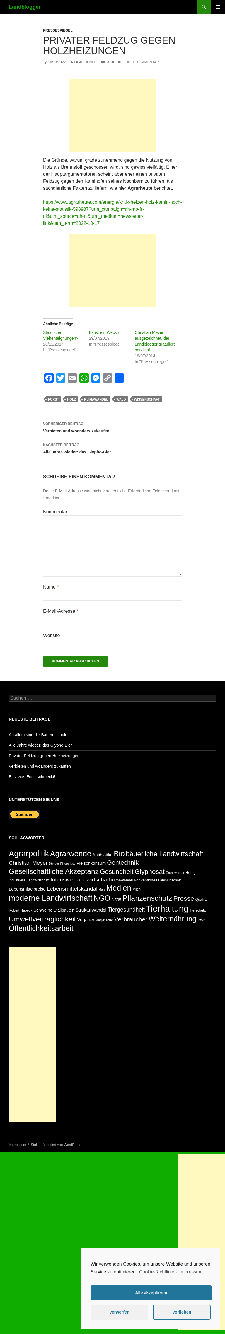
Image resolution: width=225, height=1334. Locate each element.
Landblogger (25, 7)
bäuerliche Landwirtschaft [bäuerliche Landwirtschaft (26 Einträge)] (164, 854)
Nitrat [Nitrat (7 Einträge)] (116, 899)
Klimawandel (96, 399)
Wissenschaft (147, 399)
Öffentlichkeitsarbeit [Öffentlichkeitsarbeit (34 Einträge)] (41, 928)
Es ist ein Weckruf (105, 332)
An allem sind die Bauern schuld (38, 734)
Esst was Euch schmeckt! (32, 776)
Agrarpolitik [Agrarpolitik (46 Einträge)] (29, 853)
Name (51, 586)
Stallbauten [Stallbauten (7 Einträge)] (64, 910)
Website (51, 635)
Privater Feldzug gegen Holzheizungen (44, 755)
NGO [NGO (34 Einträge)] (101, 898)
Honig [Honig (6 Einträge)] (190, 872)
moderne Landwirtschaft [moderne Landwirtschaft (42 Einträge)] (50, 898)
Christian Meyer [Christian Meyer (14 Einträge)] (28, 863)
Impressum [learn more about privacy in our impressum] (190, 1271)
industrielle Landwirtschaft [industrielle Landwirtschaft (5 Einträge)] (29, 880)
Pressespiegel (58, 30)
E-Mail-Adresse (60, 611)
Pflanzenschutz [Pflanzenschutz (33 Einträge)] (147, 898)
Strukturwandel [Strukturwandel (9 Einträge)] (90, 909)
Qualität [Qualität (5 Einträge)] (201, 900)
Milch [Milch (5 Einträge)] (136, 889)
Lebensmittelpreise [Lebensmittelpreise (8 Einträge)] (27, 888)
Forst (53, 399)
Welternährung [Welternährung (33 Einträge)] (173, 919)
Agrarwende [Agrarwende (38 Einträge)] (70, 853)
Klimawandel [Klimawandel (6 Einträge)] (122, 880)
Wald (121, 399)
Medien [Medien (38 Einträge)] (118, 887)
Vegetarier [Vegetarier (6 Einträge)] (104, 920)
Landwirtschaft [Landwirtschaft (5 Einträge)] (169, 880)
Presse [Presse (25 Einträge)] (183, 898)
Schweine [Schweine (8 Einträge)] (42, 909)
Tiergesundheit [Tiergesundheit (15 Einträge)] (126, 910)
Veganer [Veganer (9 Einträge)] (85, 919)
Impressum (17, 1145)
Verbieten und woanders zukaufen (112, 426)
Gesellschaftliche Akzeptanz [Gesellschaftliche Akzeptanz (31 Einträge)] (54, 871)
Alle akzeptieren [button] (151, 1292)
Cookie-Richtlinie (156, 1271)
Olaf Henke (85, 62)
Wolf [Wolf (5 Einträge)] (200, 920)
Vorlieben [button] (181, 1312)
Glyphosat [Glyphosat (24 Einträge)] (149, 871)
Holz (71, 399)
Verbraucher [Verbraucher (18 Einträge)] (130, 919)
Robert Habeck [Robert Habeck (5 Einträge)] (20, 910)
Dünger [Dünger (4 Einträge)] (54, 863)
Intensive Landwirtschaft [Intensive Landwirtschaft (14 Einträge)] (80, 879)
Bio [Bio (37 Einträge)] (119, 854)
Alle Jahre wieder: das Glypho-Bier (112, 447)
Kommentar (55, 511)
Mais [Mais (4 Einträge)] (101, 889)
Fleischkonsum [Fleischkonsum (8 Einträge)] (91, 863)
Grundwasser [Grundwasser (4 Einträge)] (175, 872)
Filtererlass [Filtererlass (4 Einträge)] (67, 863)
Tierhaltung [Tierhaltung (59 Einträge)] (167, 908)
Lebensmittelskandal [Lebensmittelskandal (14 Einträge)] (72, 889)
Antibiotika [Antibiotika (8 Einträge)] (102, 854)
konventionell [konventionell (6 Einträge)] (145, 880)
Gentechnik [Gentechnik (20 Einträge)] (123, 862)
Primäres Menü (218, 7)
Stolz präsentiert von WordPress (56, 1145)
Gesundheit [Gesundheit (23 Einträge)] (117, 871)
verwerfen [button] (119, 1312)
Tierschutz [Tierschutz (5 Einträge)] (198, 910)
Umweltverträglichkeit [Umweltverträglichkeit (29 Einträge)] (42, 919)
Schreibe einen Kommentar (132, 62)
